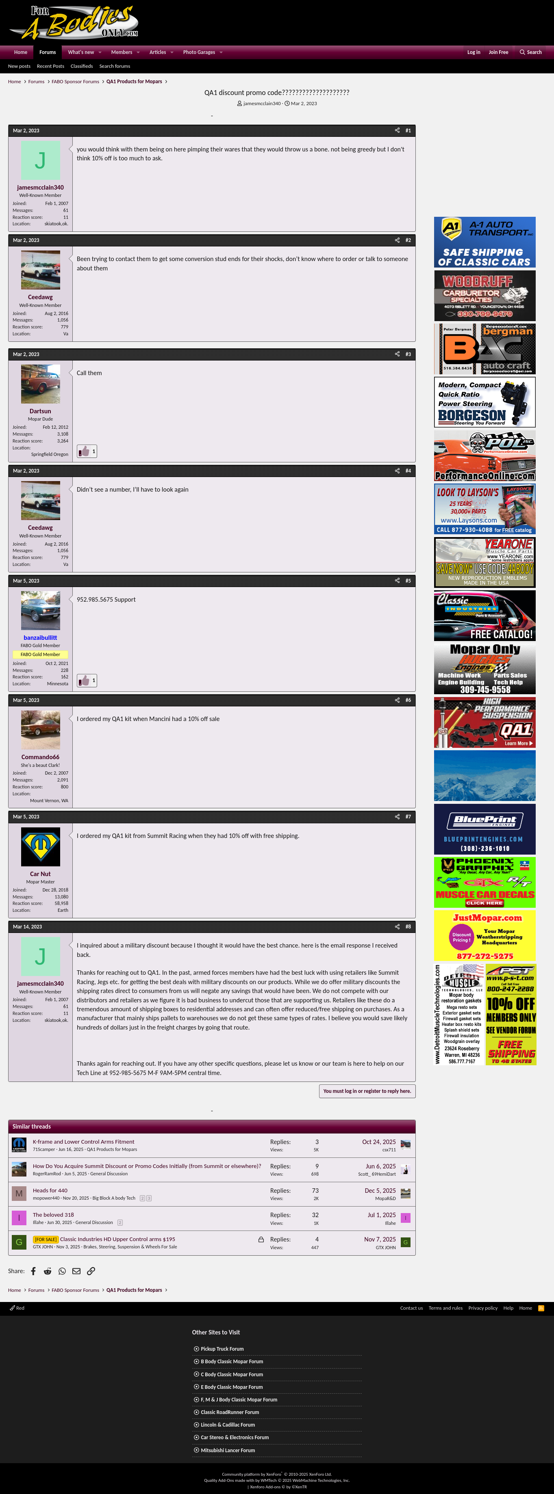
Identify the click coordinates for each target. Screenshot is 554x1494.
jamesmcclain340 (261, 103)
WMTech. (305, 1480)
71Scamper (44, 1149)
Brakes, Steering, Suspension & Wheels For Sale (130, 1247)
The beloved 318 (53, 1214)
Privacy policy (483, 1308)
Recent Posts (50, 66)
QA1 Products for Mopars (112, 1149)
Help (508, 1308)
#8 (408, 927)
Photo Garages (199, 52)
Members (122, 52)
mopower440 (46, 1198)
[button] (100, 52)
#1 (408, 130)
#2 (408, 240)
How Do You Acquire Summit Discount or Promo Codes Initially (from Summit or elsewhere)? (147, 1166)
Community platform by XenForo (277, 1474)
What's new (81, 52)
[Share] (397, 131)
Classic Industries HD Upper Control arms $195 (117, 1239)
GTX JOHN (43, 1247)
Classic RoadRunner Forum (230, 1412)
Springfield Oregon (49, 454)
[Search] (530, 52)
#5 (408, 581)
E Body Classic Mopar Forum (232, 1387)
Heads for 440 (50, 1190)
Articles (158, 52)
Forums (47, 52)
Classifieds (82, 66)
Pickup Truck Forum (222, 1349)
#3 (408, 354)
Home (20, 52)
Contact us (411, 1308)
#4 (408, 471)
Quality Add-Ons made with (229, 1480)
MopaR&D (385, 1198)
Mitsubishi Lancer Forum (228, 1450)
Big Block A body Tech (114, 1198)
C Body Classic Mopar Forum (232, 1374)
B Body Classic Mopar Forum (232, 1361)
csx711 (389, 1150)
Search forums (115, 66)
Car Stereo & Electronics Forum (235, 1437)
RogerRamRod (47, 1174)
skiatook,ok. (56, 224)
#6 (408, 700)
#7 (408, 817)
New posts (19, 66)
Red (17, 1308)
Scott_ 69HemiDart (377, 1174)
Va (65, 334)
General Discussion (109, 1174)
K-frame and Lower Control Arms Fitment (84, 1141)
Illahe (38, 1222)
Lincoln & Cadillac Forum (228, 1425)
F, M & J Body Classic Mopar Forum (239, 1400)
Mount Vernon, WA (49, 800)
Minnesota (57, 684)
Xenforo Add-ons (278, 1487)
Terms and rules (446, 1308)
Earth (63, 910)
